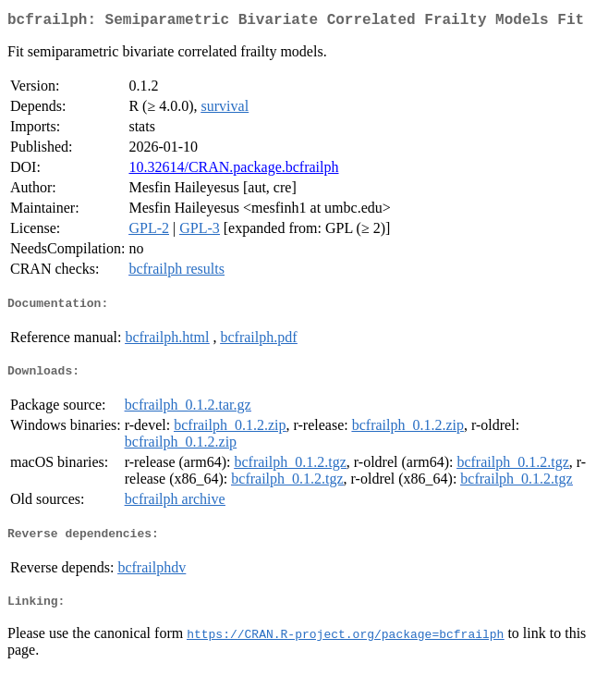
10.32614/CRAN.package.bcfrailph (233, 170)
